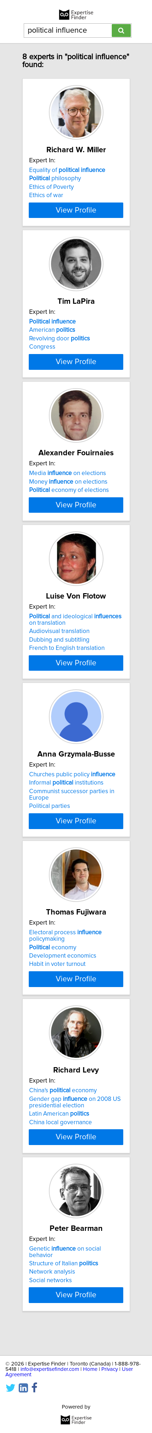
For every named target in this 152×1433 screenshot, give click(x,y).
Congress (42, 353)
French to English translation (67, 676)
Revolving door (59, 345)
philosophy (55, 178)
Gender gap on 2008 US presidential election (75, 1129)
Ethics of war (46, 195)
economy (52, 975)
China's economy (63, 1118)
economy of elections (69, 503)
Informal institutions (66, 810)
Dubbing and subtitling (59, 667)
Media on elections (67, 486)
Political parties (49, 834)
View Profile (76, 216)
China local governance (60, 1149)
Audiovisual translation (59, 659)
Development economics (62, 983)
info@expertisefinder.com (49, 1369)
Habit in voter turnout (57, 991)
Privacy (109, 1369)
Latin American (59, 1141)
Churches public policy (72, 802)
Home (90, 1369)
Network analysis (52, 1299)
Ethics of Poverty (51, 187)
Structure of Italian (63, 1291)
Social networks (50, 1307)
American (52, 336)
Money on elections (68, 494)
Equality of (67, 170)
